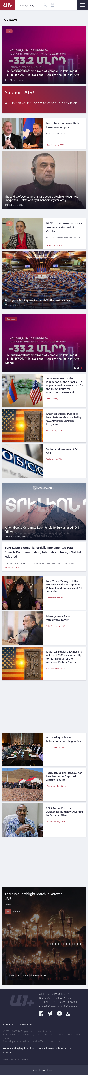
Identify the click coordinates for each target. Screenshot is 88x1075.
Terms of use (27, 1024)
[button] (74, 368)
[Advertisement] (44, 708)
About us (8, 1024)
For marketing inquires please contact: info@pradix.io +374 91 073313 (37, 1050)
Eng (32, 5)
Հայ (22, 5)
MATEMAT (22, 1059)
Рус (27, 5)
